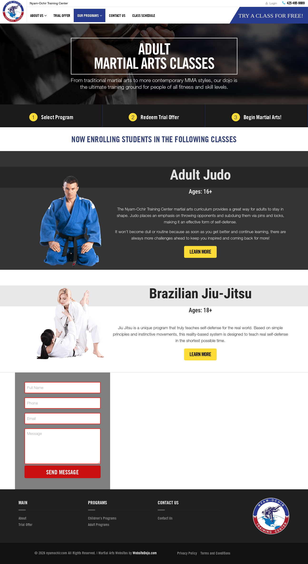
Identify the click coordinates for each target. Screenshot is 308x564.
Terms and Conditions (215, 553)
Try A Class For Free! (270, 16)
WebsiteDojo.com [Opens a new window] (145, 552)
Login (271, 3)
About (22, 518)
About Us (38, 17)
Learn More (200, 252)
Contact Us (117, 15)
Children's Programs (102, 518)
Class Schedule (143, 15)
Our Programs (89, 17)
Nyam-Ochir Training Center (49, 3)
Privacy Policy (187, 553)
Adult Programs (98, 524)
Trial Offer (62, 15)
